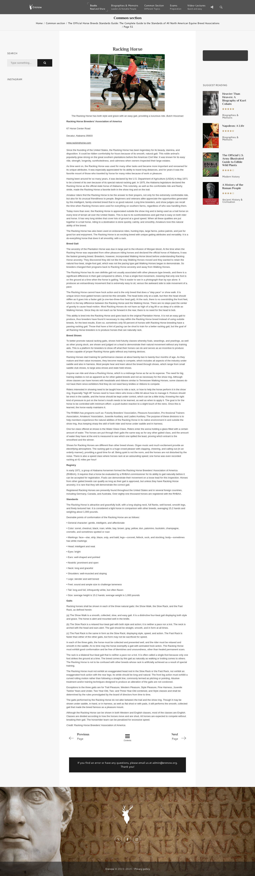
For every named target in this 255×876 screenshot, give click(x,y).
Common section (55, 23)
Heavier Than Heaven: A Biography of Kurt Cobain (234, 99)
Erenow (109, 869)
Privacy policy (142, 869)
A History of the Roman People (232, 186)
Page (90, 736)
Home (39, 23)
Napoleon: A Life (233, 125)
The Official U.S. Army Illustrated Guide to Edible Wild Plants (233, 160)
